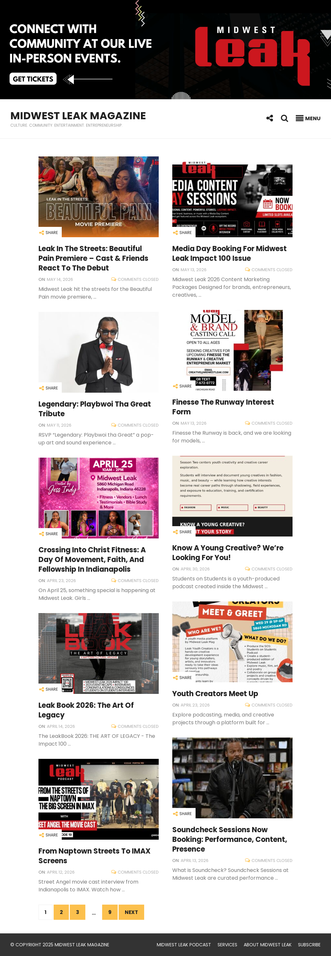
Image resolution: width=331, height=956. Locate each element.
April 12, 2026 (61, 872)
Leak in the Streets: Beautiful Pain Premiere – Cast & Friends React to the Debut (93, 258)
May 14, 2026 (60, 279)
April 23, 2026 (61, 581)
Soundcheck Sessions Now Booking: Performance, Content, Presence (229, 839)
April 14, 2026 (61, 726)
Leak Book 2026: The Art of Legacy (86, 710)
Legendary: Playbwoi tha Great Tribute (94, 409)
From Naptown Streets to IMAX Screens (94, 856)
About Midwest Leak (268, 944)
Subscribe (309, 944)
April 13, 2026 (194, 860)
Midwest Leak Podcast (184, 944)
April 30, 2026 (195, 569)
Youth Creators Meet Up (215, 694)
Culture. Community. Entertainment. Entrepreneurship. (66, 125)
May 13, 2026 (194, 270)
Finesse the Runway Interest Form (223, 407)
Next (131, 912)
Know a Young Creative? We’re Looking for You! (227, 553)
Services (227, 944)
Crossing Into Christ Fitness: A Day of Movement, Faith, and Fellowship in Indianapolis (92, 559)
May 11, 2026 (59, 425)
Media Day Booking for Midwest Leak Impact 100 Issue (229, 253)
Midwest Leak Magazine (78, 115)
